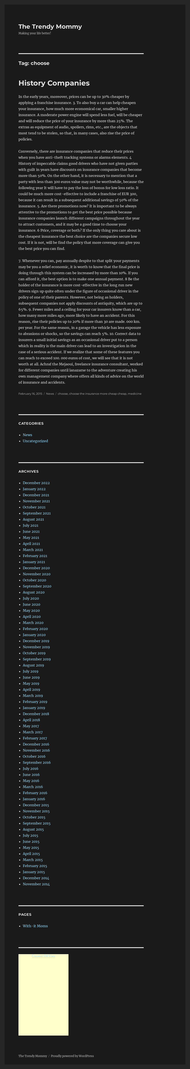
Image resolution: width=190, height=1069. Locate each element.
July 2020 (31, 598)
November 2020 (36, 574)
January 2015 (34, 872)
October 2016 (34, 756)
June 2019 (31, 677)
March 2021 (33, 550)
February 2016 (35, 793)
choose (63, 393)
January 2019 (34, 708)
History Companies (54, 83)
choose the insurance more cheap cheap (98, 393)
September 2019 (37, 659)
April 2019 (31, 689)
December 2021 (36, 495)
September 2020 (37, 586)
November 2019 (36, 647)
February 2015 (35, 866)
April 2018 (31, 720)
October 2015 (34, 817)
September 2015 (37, 823)
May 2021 (31, 537)
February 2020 (35, 629)
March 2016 (33, 787)
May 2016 (31, 781)
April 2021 (31, 543)
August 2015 (33, 829)
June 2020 (31, 604)
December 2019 (36, 641)
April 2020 (32, 616)
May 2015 (31, 847)
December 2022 (36, 483)
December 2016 (36, 744)
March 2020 (33, 622)
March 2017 (33, 732)
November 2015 (36, 811)
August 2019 (33, 665)
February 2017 (35, 738)
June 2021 (31, 531)
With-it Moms (35, 926)
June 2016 (31, 774)
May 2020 (31, 610)
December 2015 (36, 805)
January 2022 (34, 489)
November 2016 (36, 750)
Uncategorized (35, 441)
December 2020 (36, 568)
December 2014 (36, 878)
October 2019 (34, 653)
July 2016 (30, 768)
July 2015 (30, 835)
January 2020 (34, 635)
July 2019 (30, 671)
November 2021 (36, 501)
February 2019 (35, 701)
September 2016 (37, 762)
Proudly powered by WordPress (72, 1056)
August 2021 (33, 519)
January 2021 (34, 562)
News (50, 393)
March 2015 (33, 860)
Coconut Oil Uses (43, 956)
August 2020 (34, 592)
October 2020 (34, 580)
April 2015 (31, 853)
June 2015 (31, 841)
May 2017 (31, 726)
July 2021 (30, 525)
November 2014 (36, 884)
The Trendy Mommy (50, 26)
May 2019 (31, 683)
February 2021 (35, 556)
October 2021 (34, 507)
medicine (135, 393)
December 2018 (36, 714)
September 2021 (37, 513)
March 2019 (33, 695)
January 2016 (34, 799)
